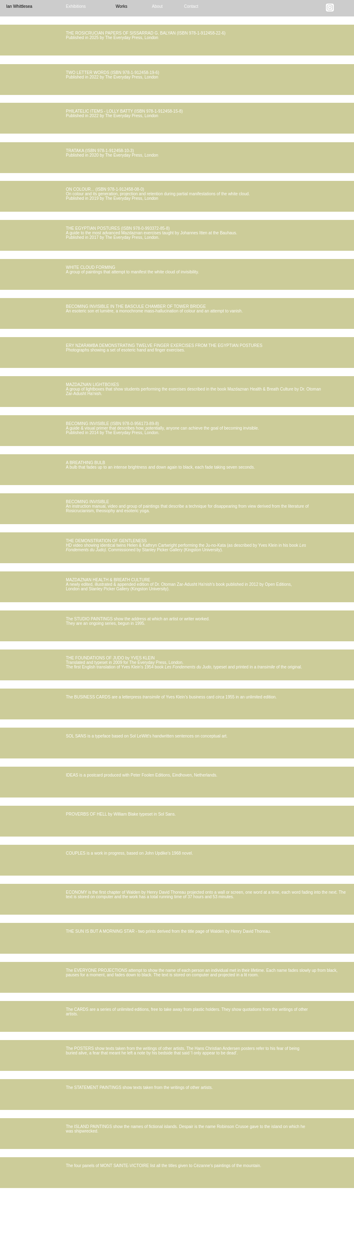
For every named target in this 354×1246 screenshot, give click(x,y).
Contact (191, 6)
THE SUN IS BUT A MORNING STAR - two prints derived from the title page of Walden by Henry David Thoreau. (168, 931)
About (157, 6)
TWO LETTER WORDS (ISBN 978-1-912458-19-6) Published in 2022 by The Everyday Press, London (112, 74)
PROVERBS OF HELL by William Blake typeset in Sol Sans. (121, 814)
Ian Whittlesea (19, 6)
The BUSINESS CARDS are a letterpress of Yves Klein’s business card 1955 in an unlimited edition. (171, 697)
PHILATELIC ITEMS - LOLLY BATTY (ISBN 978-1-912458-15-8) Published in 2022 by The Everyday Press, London (124, 113)
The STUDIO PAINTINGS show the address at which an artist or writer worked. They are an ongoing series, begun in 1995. (138, 621)
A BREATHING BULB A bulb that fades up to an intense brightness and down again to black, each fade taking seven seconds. (160, 464)
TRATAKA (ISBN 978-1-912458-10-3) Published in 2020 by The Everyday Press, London (112, 152)
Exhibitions (76, 6)
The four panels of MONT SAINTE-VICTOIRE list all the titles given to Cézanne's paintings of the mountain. (163, 1165)
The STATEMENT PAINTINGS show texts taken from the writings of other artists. (139, 1087)
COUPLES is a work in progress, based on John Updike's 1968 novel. (129, 853)
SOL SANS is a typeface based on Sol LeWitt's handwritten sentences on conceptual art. (147, 736)
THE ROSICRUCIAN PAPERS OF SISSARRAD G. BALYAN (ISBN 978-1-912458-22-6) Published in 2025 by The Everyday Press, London (146, 35)
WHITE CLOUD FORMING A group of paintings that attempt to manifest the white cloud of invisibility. (132, 269)
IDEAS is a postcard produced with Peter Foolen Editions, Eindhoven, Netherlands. (141, 775)
